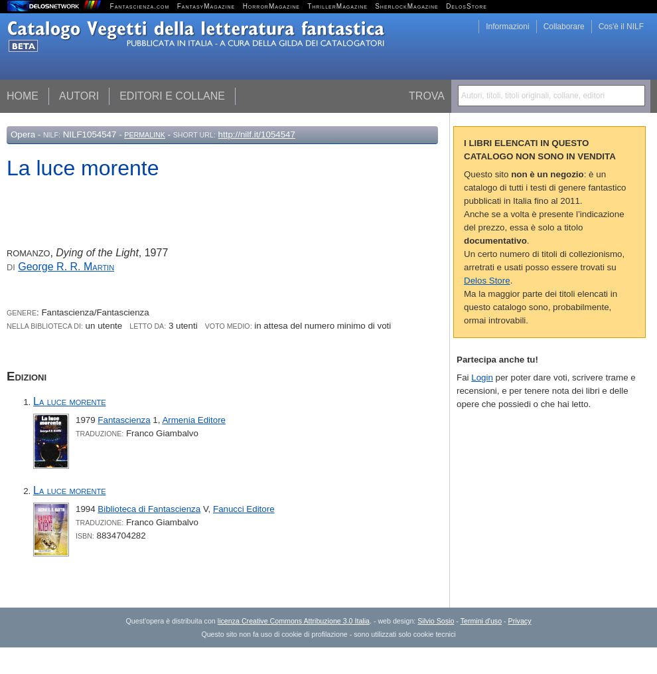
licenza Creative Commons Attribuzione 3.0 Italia (294, 621)
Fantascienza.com (140, 6)
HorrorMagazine (271, 6)
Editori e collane (172, 96)
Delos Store (487, 281)
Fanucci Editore (244, 509)
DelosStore (466, 6)
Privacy (520, 621)
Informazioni (507, 26)
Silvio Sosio (435, 621)
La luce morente (69, 401)
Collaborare (564, 26)
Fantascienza (124, 420)
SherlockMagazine (407, 6)
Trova (427, 96)
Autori (79, 96)
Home (22, 96)
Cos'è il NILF (621, 26)
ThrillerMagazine (337, 6)
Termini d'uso (481, 621)
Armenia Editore (194, 420)
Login (482, 377)
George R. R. (66, 266)
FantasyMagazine (206, 6)
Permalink (144, 135)
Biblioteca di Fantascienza (149, 509)
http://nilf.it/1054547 (256, 134)
